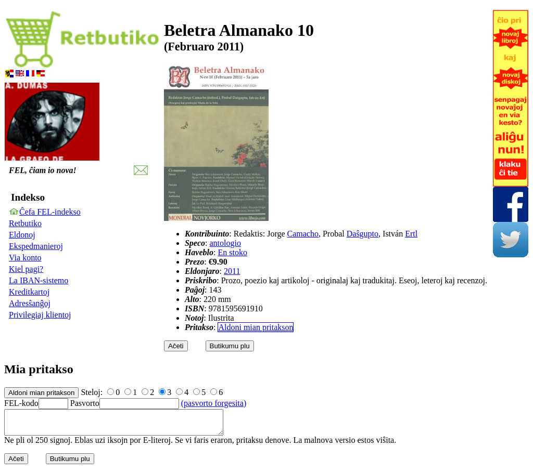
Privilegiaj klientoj (40, 314)
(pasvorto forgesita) (213, 403)
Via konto (25, 257)
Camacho (303, 233)
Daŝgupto (362, 233)
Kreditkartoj (29, 291)
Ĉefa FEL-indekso (50, 211)
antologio (224, 243)
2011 (232, 271)
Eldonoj (22, 234)
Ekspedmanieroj (36, 246)
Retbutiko (25, 223)
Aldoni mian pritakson (255, 327)
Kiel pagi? (26, 269)
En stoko (232, 252)
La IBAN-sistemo (38, 280)
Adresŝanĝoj (29, 303)
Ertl (411, 233)
